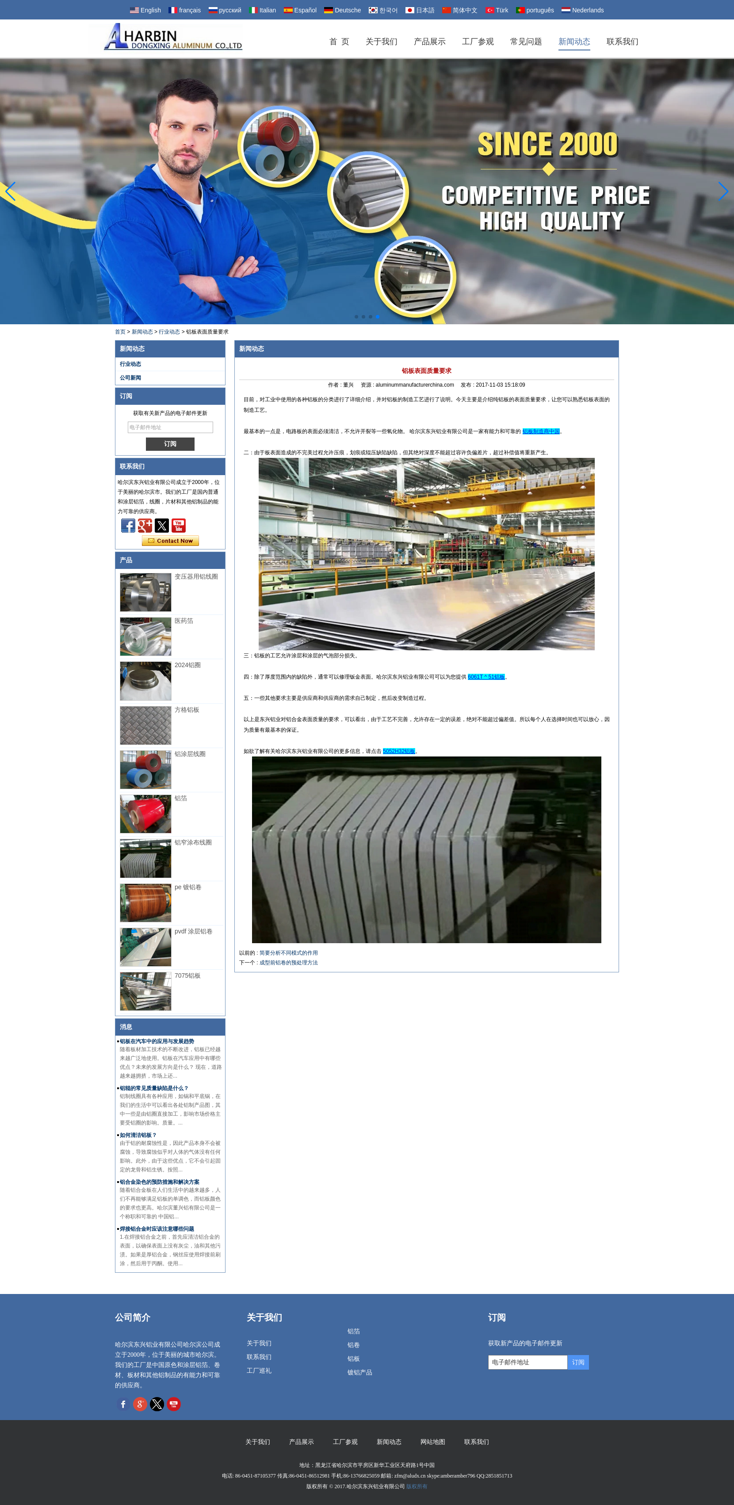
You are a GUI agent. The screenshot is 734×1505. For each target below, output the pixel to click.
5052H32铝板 (399, 751)
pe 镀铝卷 (188, 887)
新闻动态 (574, 41)
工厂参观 (478, 41)
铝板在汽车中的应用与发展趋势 (157, 1041)
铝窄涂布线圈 (193, 842)
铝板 (354, 1358)
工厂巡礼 (259, 1370)
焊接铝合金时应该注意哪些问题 (157, 1229)
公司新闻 (130, 378)
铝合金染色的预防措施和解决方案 (159, 1182)
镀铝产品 (360, 1372)
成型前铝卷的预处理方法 (289, 963)
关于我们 (382, 41)
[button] (356, 317)
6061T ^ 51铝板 (486, 677)
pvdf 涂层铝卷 (194, 931)
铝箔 (181, 798)
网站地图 (433, 1442)
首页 (120, 332)
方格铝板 (187, 709)
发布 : (468, 385)
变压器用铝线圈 (196, 576)
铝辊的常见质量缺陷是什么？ (154, 1088)
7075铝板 (188, 975)
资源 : (368, 385)
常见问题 (526, 41)
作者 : (335, 385)
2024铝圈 (188, 664)
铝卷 (354, 1345)
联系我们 (622, 41)
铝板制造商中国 (541, 431)
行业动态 (169, 332)
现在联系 (170, 541)
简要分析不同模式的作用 (289, 953)
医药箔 (184, 620)
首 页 (339, 41)
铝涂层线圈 (190, 753)
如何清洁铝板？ (138, 1135)
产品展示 (430, 41)
